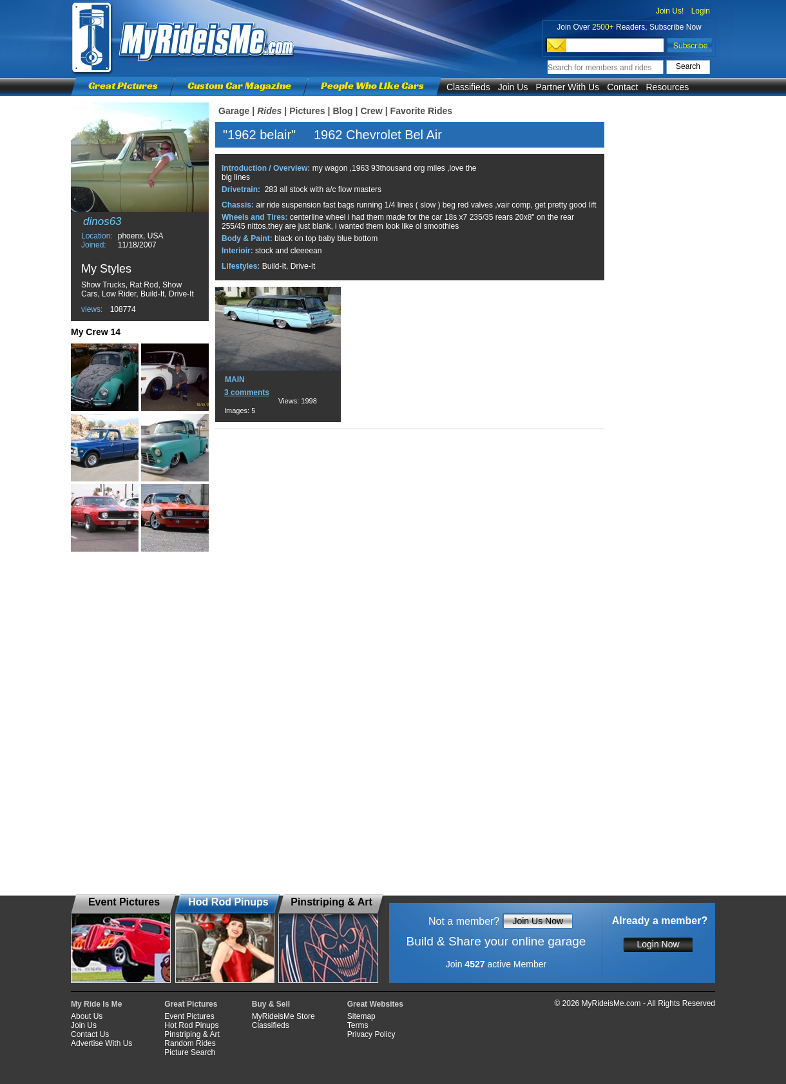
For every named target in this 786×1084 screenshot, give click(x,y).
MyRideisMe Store (283, 1016)
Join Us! (670, 10)
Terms (358, 1025)
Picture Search (189, 1052)
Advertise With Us (101, 1043)
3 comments (246, 392)
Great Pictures (123, 85)
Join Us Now (537, 921)
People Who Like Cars (372, 85)
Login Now (658, 944)
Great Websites (375, 1004)
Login (700, 10)
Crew (371, 111)
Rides (269, 111)
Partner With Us (567, 87)
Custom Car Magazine (239, 85)
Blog (342, 111)
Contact (622, 87)
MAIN (235, 379)
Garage (233, 111)
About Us (86, 1016)
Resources (667, 87)
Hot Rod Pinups (191, 1025)
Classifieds (468, 87)
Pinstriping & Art (191, 1034)
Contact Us (90, 1034)
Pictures (307, 111)
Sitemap (361, 1016)
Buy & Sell (271, 1004)
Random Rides (189, 1043)
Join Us (513, 87)
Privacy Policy (371, 1034)
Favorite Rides (421, 111)
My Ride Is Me (96, 1004)
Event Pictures (189, 1016)
